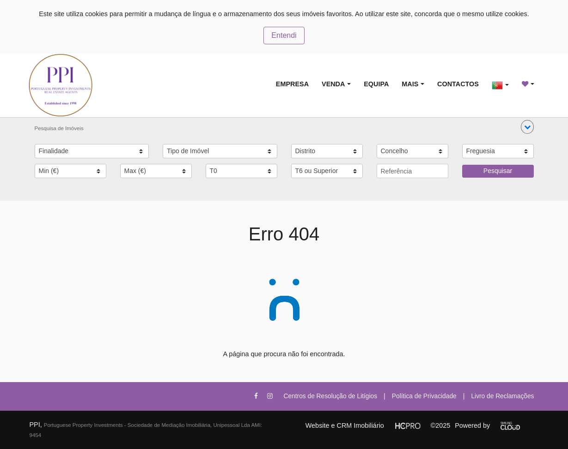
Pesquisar (497, 170)
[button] (527, 127)
